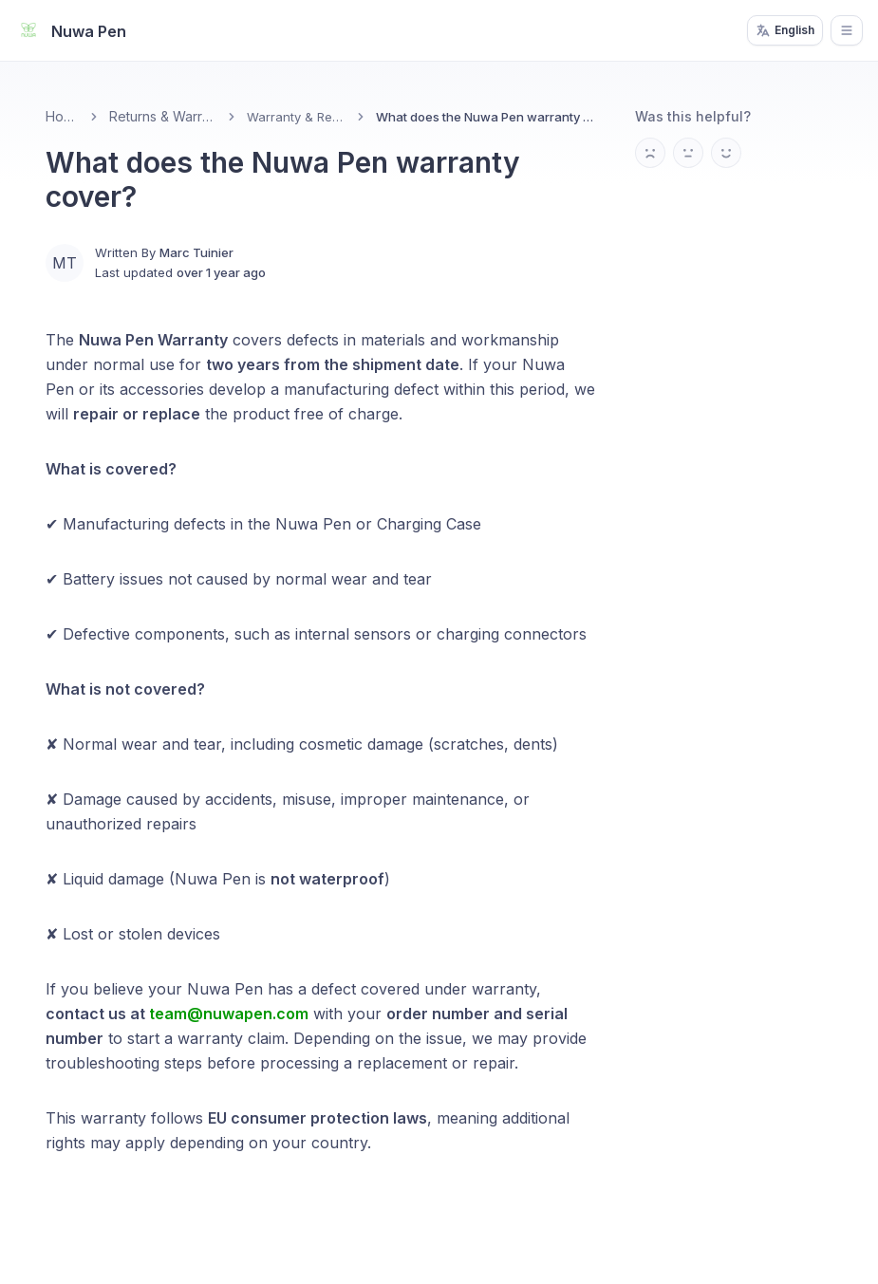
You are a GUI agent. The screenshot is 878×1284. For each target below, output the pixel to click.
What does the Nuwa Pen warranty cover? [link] (486, 116)
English (785, 30)
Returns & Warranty (162, 116)
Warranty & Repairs (297, 116)
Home (62, 116)
